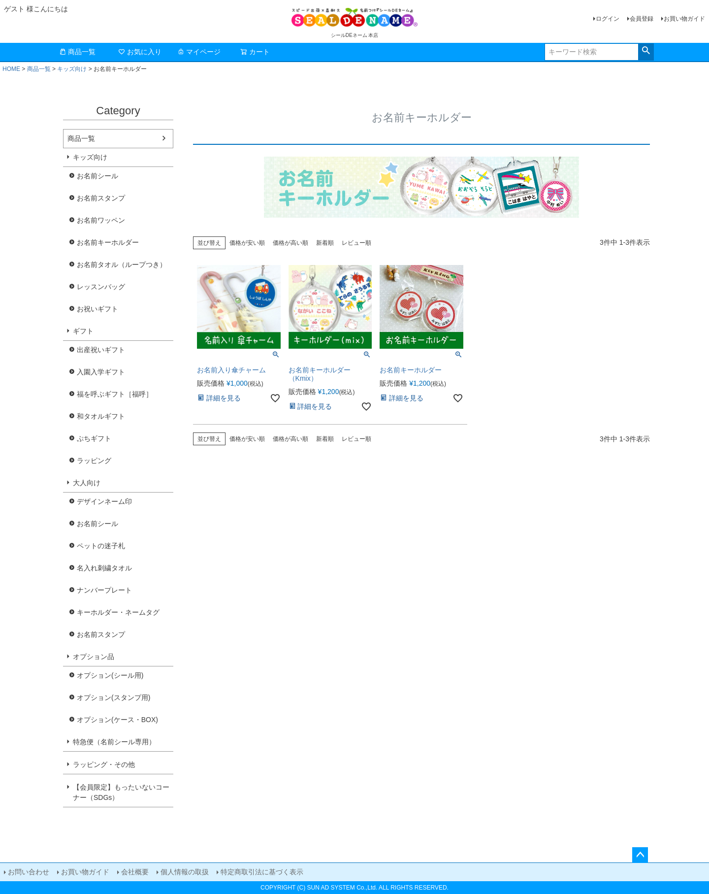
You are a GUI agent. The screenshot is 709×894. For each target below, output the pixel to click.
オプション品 (93, 657)
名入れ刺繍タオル (104, 568)
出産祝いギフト (101, 350)
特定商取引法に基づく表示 (262, 872)
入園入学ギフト (101, 372)
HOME (11, 69)
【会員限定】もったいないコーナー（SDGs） (121, 792)
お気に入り (139, 52)
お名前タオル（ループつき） (121, 264)
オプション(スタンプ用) (113, 697)
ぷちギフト (94, 438)
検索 (645, 51)
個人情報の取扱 (185, 872)
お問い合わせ (28, 872)
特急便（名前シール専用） (114, 742)
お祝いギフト (97, 309)
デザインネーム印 (104, 501)
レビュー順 (356, 242)
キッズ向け (72, 69)
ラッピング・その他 (104, 764)
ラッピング (94, 460)
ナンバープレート (104, 590)
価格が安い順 (247, 242)
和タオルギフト (101, 416)
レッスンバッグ (101, 287)
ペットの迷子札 (101, 546)
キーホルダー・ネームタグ (118, 612)
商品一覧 (77, 52)
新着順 (325, 242)
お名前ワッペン (101, 220)
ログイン (607, 18)
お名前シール (97, 176)
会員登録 (641, 18)
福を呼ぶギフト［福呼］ (115, 394)
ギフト (83, 331)
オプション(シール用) (110, 675)
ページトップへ (640, 855)
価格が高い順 (290, 242)
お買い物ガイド (684, 18)
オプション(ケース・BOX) (117, 720)
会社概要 (135, 872)
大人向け (86, 483)
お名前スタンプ (101, 198)
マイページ (199, 52)
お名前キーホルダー (108, 242)
